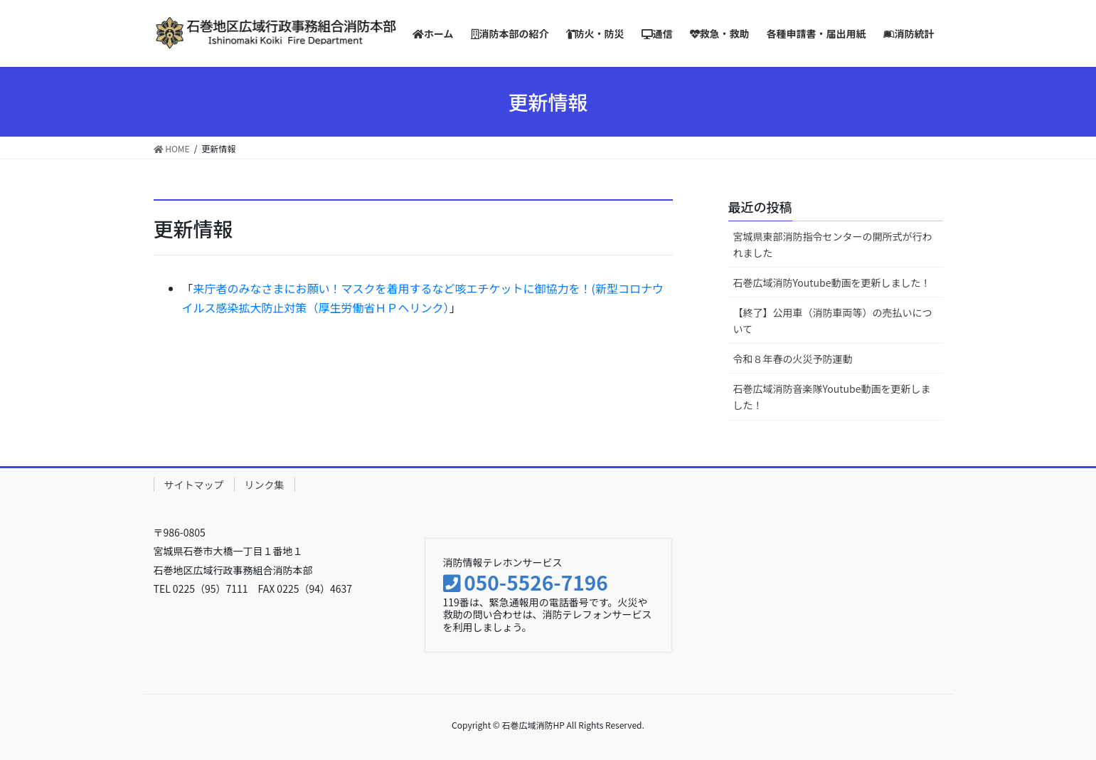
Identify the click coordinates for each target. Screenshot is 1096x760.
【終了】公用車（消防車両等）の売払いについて (832, 320)
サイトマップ (194, 484)
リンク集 (264, 484)
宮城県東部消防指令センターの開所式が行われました (832, 244)
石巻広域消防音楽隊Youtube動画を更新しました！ (832, 396)
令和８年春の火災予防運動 (793, 359)
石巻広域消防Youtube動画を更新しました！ (832, 282)
